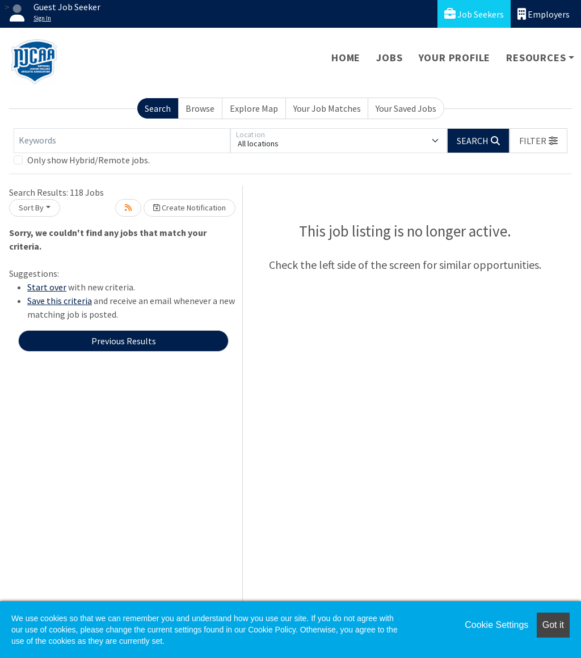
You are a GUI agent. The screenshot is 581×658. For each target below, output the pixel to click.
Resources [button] (536, 57)
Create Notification (189, 208)
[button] (538, 140)
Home (345, 57)
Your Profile (455, 57)
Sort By (31, 208)
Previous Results (123, 341)
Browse (200, 108)
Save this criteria (59, 300)
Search (158, 108)
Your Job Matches (327, 108)
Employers (543, 14)
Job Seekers (474, 14)
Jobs (389, 57)
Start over (46, 287)
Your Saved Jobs (406, 108)
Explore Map (254, 108)
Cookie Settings (496, 625)
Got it (553, 625)
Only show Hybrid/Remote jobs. (88, 160)
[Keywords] (122, 140)
